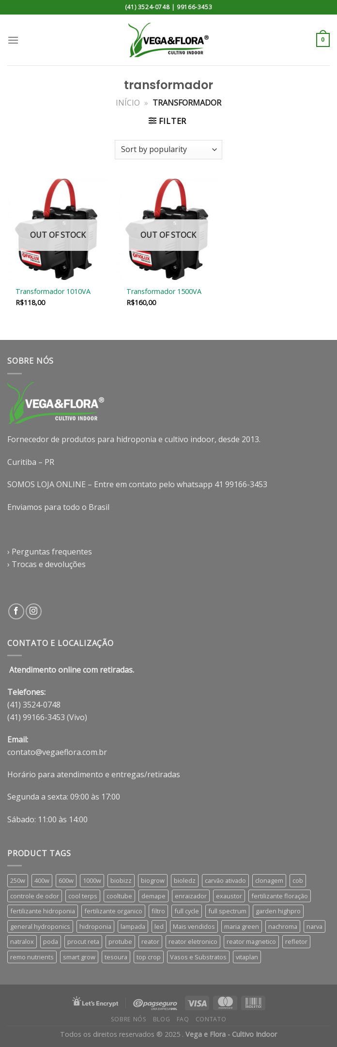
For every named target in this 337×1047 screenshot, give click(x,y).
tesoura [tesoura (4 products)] (116, 957)
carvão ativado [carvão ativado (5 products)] (225, 880)
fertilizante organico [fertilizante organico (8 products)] (113, 911)
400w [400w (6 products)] (41, 880)
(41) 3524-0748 (147, 7)
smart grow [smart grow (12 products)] (79, 957)
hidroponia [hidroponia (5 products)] (95, 926)
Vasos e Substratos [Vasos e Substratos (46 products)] (198, 957)
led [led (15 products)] (159, 926)
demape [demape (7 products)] (153, 896)
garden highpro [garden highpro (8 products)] (278, 911)
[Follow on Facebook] (16, 611)
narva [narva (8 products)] (314, 926)
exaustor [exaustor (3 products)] (229, 896)
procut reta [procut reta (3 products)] (83, 941)
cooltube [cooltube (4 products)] (119, 896)
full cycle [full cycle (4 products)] (186, 911)
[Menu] (13, 40)
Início (128, 102)
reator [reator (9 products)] (150, 941)
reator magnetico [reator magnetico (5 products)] (251, 941)
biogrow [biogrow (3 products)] (153, 880)
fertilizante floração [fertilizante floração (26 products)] (279, 896)
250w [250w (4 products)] (17, 880)
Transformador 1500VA (163, 291)
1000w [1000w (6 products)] (92, 880)
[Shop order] (168, 149)
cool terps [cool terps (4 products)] (82, 896)
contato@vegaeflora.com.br (57, 752)
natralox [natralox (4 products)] (22, 941)
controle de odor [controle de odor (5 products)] (34, 896)
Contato (211, 1019)
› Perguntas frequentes (49, 551)
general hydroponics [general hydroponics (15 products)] (40, 926)
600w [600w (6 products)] (66, 880)
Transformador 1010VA (53, 291)
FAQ (183, 1019)
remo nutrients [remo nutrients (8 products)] (32, 957)
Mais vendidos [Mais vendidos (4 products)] (194, 926)
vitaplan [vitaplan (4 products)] (247, 957)
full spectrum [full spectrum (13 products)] (227, 911)
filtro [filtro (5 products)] (158, 911)
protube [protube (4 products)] (120, 941)
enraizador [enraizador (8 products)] (191, 896)
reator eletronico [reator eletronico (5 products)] (192, 941)
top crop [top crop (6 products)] (149, 957)
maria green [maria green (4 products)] (241, 926)
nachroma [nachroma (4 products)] (282, 926)
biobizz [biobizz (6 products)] (121, 880)
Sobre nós (129, 1019)
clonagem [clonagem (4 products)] (269, 880)
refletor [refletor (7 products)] (296, 941)
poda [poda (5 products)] (50, 941)
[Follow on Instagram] (34, 611)
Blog (161, 1019)
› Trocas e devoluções (46, 564)
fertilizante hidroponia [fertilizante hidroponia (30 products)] (42, 911)
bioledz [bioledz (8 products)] (185, 880)
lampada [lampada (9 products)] (133, 926)
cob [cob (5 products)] (297, 880)
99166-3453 (194, 7)
